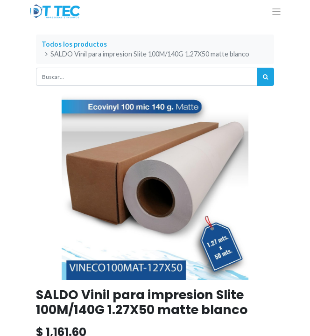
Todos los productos (74, 44)
